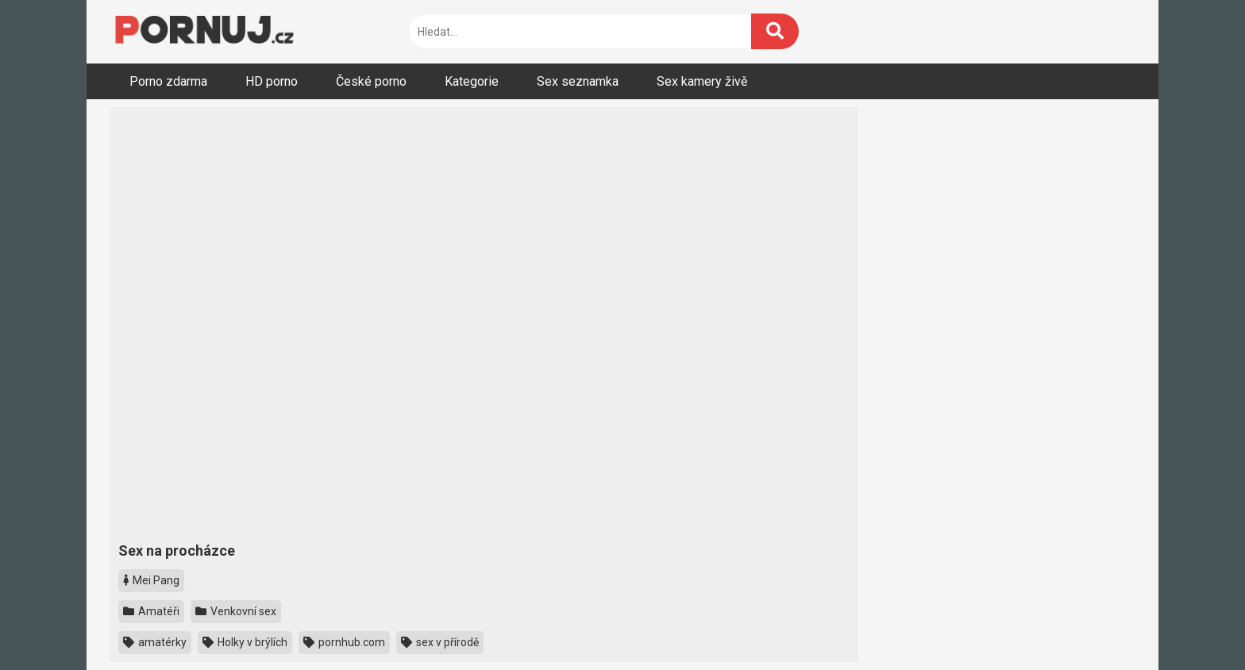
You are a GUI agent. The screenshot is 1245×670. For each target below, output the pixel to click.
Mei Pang (151, 580)
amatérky (155, 642)
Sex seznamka (578, 81)
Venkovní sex (235, 611)
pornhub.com (344, 642)
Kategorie (472, 81)
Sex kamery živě (702, 81)
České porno (371, 81)
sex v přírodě (440, 642)
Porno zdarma (168, 81)
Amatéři (151, 611)
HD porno (271, 81)
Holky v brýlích (244, 642)
